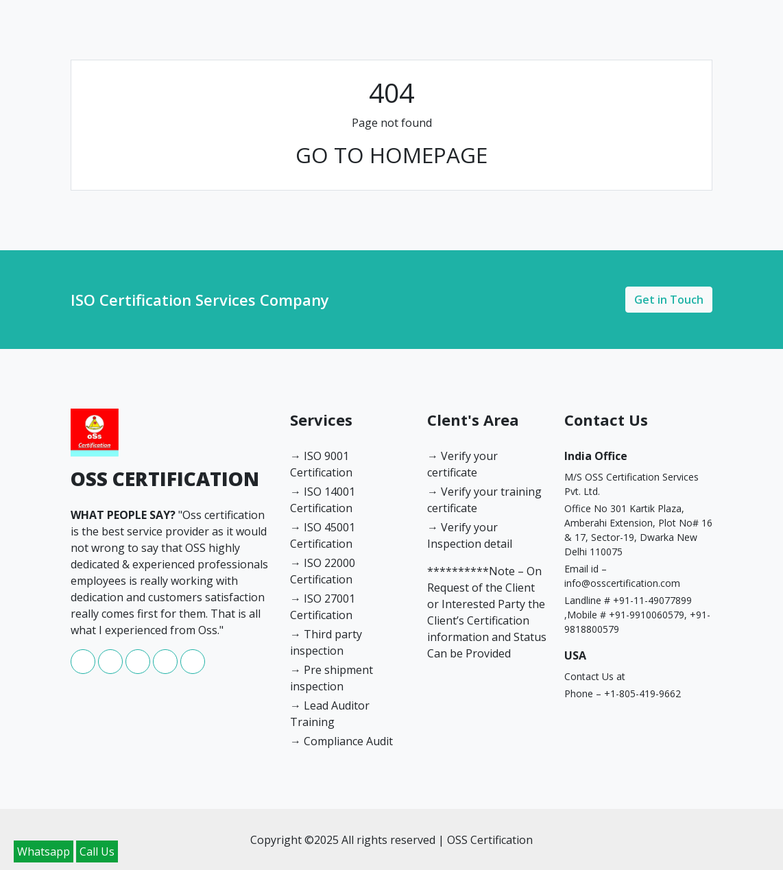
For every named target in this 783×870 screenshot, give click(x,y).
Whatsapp (43, 851)
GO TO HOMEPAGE (391, 154)
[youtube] (166, 669)
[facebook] (84, 669)
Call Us (97, 851)
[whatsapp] (111, 669)
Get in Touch (668, 299)
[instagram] (139, 669)
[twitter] (192, 669)
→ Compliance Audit (341, 741)
